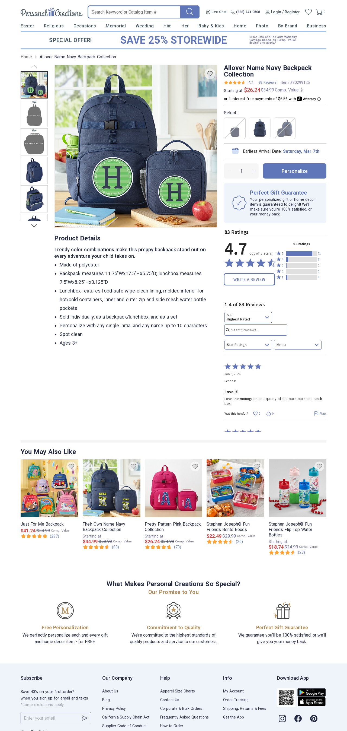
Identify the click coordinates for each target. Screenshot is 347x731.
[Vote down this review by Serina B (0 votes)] (269, 414)
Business (316, 25)
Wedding (145, 25)
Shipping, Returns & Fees (244, 708)
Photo (262, 25)
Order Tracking (236, 700)
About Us (110, 691)
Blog (106, 700)
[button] (301, 253)
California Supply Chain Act (125, 717)
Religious (54, 25)
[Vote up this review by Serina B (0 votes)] (256, 414)
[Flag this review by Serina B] (319, 414)
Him (167, 25)
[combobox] (248, 317)
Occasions (84, 25)
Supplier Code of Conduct (124, 726)
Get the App (233, 717)
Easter (27, 25)
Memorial (116, 25)
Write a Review (249, 279)
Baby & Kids (211, 25)
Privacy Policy (114, 708)
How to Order (171, 726)
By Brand (287, 25)
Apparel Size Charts (177, 691)
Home (240, 25)
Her (185, 25)
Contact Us (169, 700)
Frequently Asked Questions (184, 717)
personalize (295, 171)
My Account (233, 691)
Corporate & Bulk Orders (181, 708)
